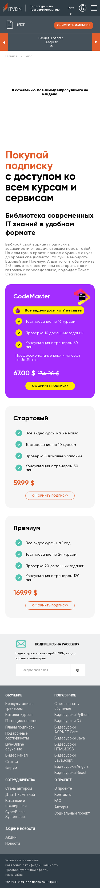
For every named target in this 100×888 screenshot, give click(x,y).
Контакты (62, 794)
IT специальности (21, 721)
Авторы (61, 807)
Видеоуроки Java (69, 738)
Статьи (11, 762)
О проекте (63, 788)
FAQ (57, 801)
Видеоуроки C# (68, 721)
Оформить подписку (50, 495)
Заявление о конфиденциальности (31, 865)
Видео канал (16, 755)
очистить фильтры (73, 25)
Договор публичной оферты (26, 870)
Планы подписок (19, 727)
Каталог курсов (19, 714)
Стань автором (18, 788)
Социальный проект (72, 813)
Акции (11, 837)
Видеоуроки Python (71, 714)
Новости (12, 843)
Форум (11, 768)
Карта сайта (14, 875)
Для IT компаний (20, 794)
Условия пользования (22, 860)
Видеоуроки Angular (72, 766)
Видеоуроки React (70, 772)
